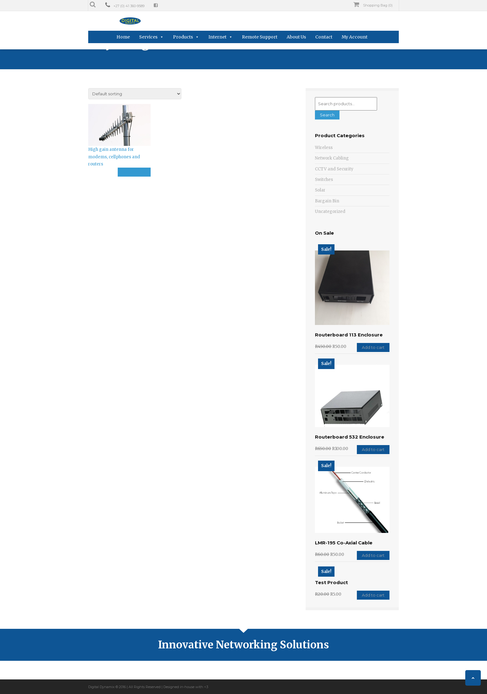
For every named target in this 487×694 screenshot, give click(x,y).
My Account (354, 37)
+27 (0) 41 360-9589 (128, 6)
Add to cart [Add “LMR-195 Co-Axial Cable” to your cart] (373, 555)
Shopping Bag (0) (373, 5)
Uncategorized (330, 211)
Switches (324, 179)
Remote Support (259, 37)
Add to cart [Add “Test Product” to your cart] (373, 595)
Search (327, 114)
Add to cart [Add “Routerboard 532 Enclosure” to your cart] (373, 449)
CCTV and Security (334, 169)
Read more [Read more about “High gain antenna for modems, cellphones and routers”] (134, 171)
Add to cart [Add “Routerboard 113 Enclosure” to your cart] (373, 347)
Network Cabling (332, 158)
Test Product (331, 582)
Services (148, 37)
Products (183, 37)
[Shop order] (134, 93)
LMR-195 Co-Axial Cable (343, 543)
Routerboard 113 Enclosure (349, 335)
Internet (217, 37)
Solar (320, 190)
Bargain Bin (327, 201)
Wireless (324, 147)
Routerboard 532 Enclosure (349, 437)
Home (123, 37)
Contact (323, 37)
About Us (296, 37)
